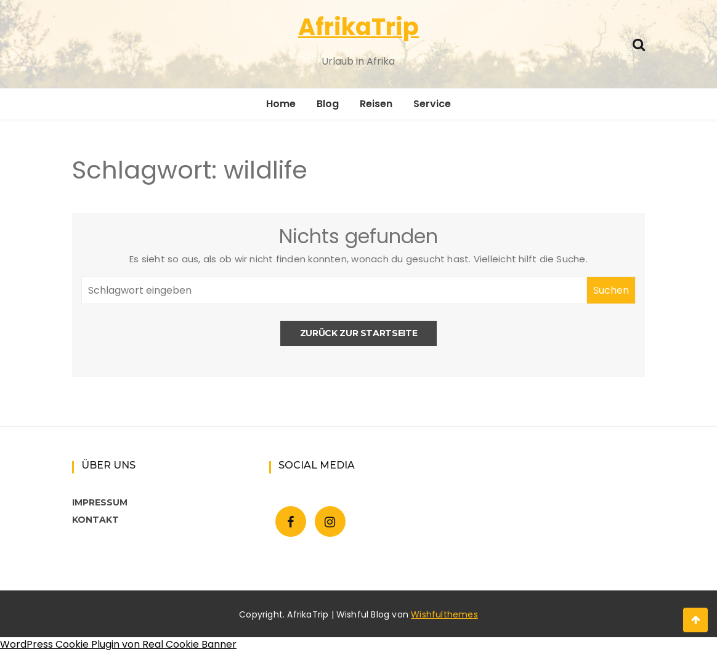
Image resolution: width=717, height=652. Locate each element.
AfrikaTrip (358, 26)
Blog (328, 104)
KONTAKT (95, 519)
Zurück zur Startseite (359, 333)
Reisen (376, 104)
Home (281, 104)
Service (432, 104)
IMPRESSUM (100, 502)
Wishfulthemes (444, 614)
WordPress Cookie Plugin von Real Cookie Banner (118, 644)
